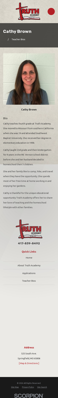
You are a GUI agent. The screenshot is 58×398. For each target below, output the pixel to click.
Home (29, 257)
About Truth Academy (29, 265)
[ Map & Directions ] (29, 363)
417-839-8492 (29, 243)
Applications (29, 273)
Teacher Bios (29, 280)
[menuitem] (15, 387)
